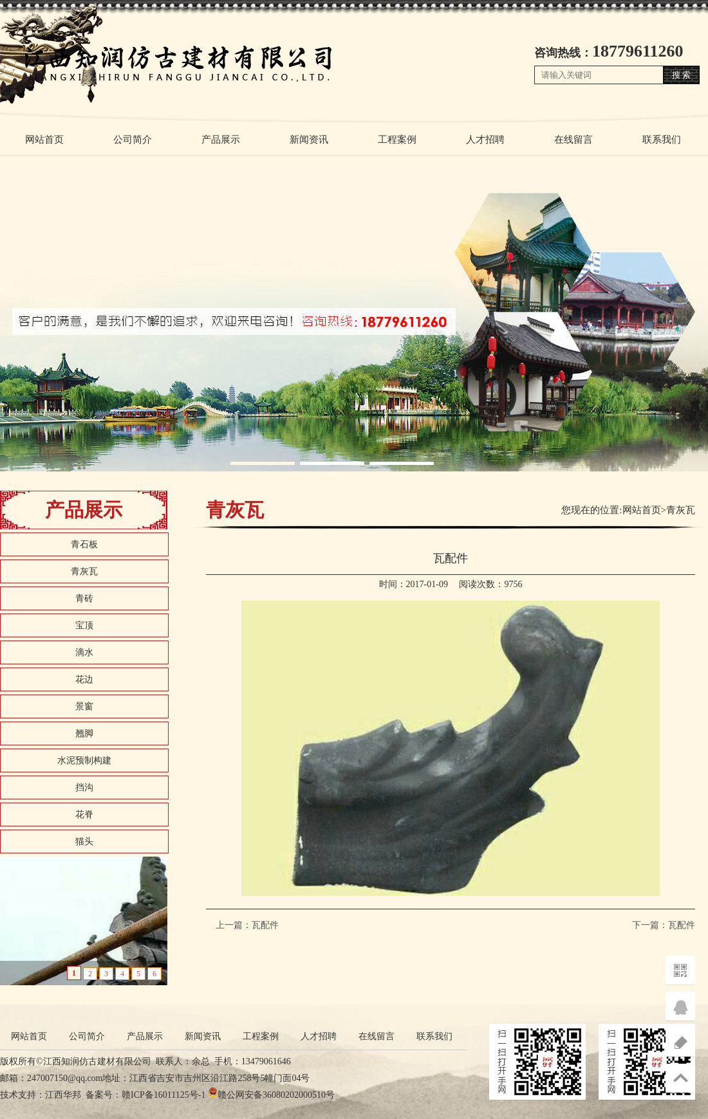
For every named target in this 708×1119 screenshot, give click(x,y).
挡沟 (84, 787)
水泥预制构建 (84, 760)
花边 (84, 679)
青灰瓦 (84, 571)
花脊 (84, 814)
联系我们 (661, 139)
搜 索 (681, 75)
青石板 (84, 544)
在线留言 (573, 139)
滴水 (84, 652)
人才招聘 (485, 139)
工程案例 (397, 139)
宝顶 (84, 625)
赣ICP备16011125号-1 (163, 1095)
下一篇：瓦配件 (663, 925)
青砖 (84, 598)
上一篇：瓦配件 (247, 925)
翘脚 (84, 733)
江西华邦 (63, 1095)
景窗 (84, 706)
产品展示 (220, 139)
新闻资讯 (309, 139)
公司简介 (132, 139)
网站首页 (44, 139)
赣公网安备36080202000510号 (276, 1095)
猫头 (84, 841)
